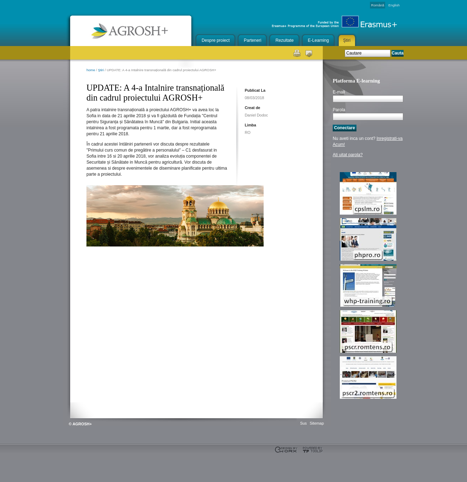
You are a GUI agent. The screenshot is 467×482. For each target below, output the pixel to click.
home (90, 70)
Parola (339, 109)
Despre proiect (216, 40)
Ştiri (346, 40)
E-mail (339, 92)
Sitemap (317, 423)
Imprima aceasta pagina (296, 52)
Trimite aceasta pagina (308, 52)
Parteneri (252, 40)
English (394, 5)
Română (377, 5)
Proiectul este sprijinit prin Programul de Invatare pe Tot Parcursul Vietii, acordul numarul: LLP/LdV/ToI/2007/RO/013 (72, 464)
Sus (303, 423)
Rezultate (284, 40)
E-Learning (318, 40)
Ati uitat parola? (347, 154)
